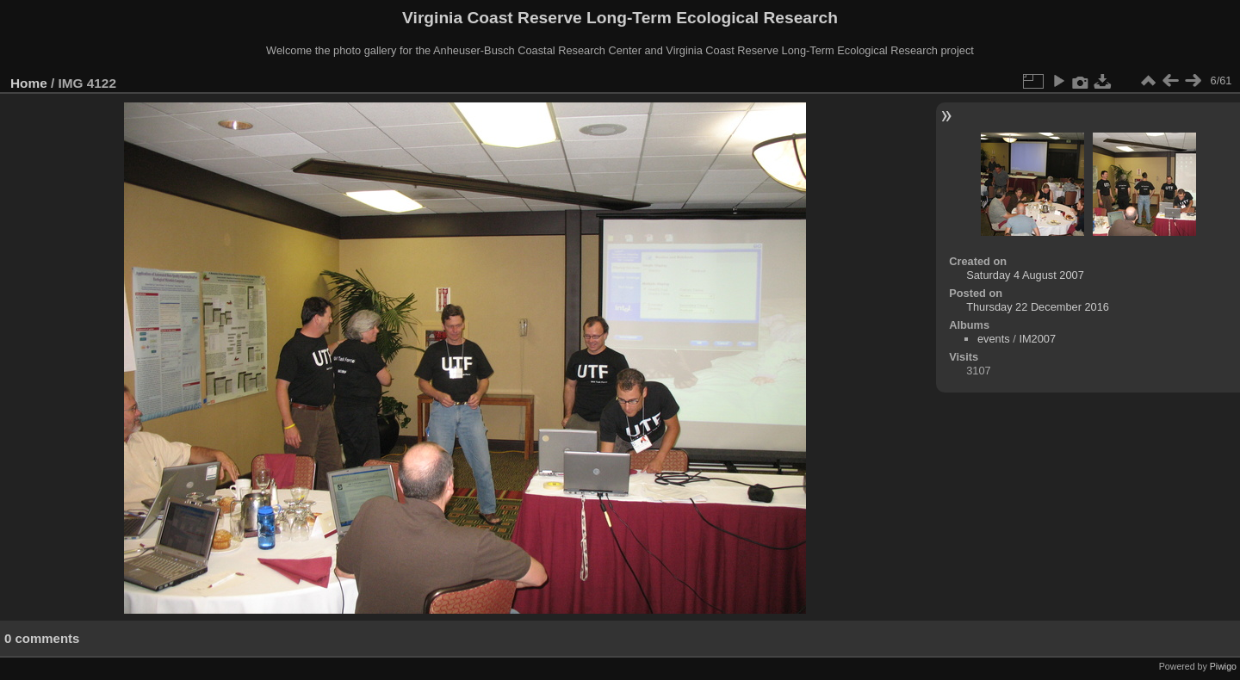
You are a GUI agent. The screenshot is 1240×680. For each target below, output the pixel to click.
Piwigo (1223, 666)
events (993, 338)
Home (28, 83)
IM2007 (1037, 338)
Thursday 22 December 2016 (1037, 306)
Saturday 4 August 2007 (1025, 275)
